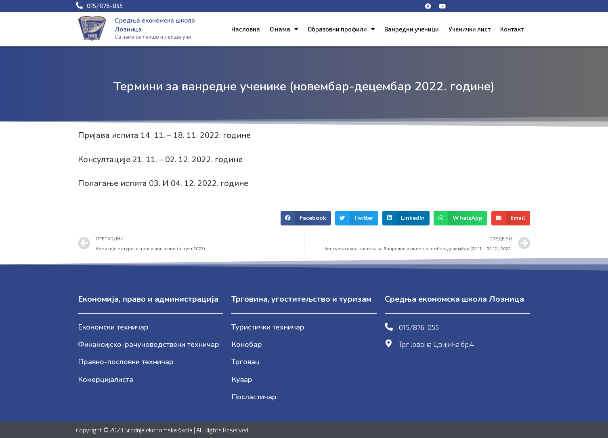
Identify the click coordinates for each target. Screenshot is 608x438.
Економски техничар (113, 327)
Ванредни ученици (411, 29)
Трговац (245, 362)
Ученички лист (470, 29)
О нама (284, 29)
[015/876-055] (389, 327)
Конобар (246, 344)
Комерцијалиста (105, 379)
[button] (306, 218)
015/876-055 (419, 327)
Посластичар (254, 397)
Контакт (512, 29)
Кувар (241, 379)
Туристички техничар (267, 327)
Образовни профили (341, 29)
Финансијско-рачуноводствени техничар (148, 344)
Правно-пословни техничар (126, 362)
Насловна (245, 29)
